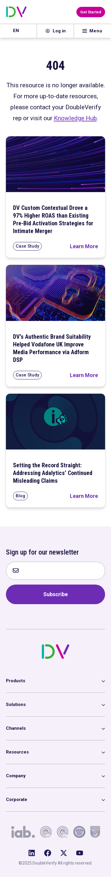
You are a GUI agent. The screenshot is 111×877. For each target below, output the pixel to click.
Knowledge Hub (75, 118)
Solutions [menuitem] (16, 704)
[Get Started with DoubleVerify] (90, 12)
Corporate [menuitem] (16, 799)
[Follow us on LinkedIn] (32, 853)
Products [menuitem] (15, 680)
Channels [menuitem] (16, 728)
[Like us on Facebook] (48, 853)
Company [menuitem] (16, 775)
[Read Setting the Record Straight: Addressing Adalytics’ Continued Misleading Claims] (84, 496)
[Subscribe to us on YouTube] (80, 853)
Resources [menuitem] (17, 752)
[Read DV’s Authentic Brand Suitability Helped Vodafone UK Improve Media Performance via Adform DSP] (84, 375)
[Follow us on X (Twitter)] (64, 853)
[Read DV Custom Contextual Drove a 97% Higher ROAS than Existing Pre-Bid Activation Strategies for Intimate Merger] (84, 246)
